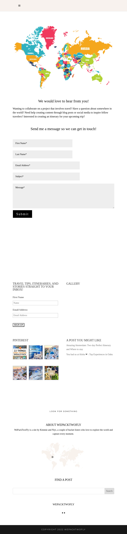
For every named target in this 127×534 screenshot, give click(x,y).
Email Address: (20, 310)
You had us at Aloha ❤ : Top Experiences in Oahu (89, 354)
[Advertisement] (63, 250)
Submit (22, 214)
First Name (18, 297)
